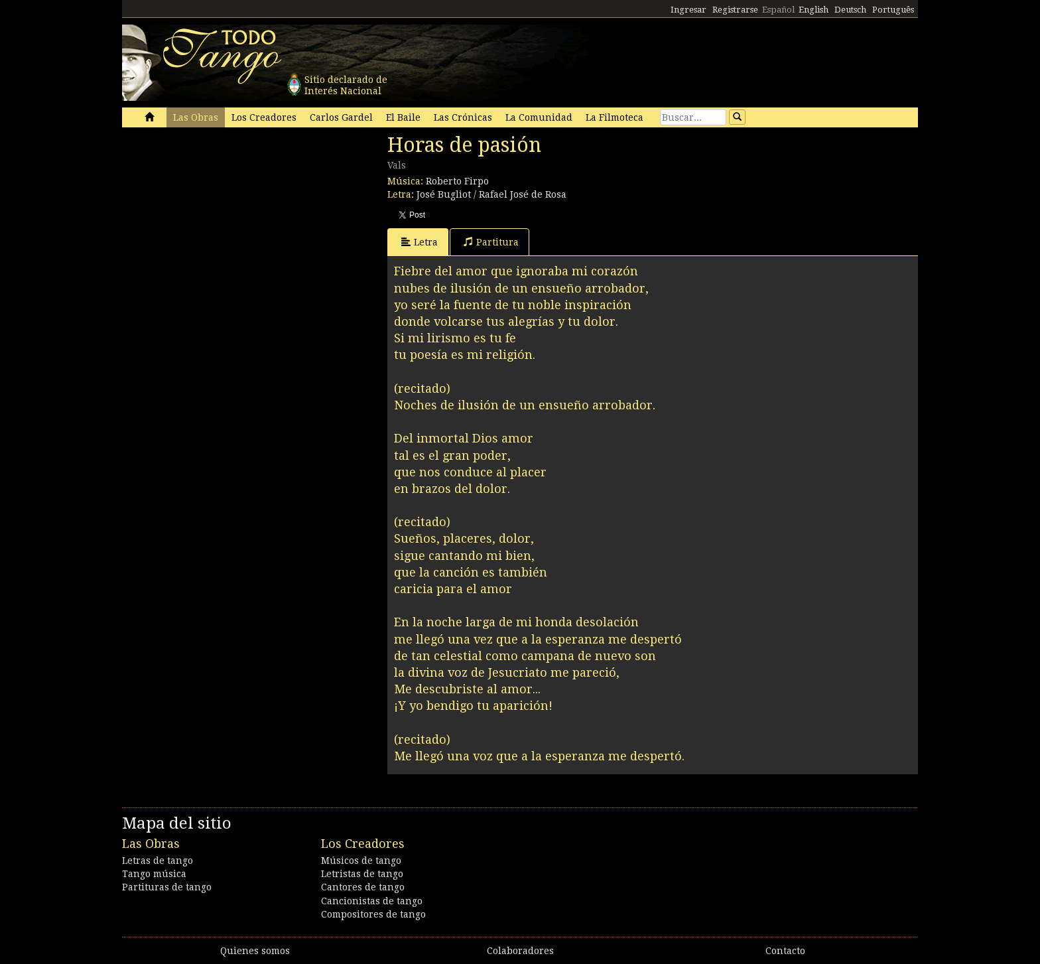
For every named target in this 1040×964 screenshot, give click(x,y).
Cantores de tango (363, 887)
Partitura (491, 241)
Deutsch (850, 10)
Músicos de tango (361, 860)
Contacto (785, 950)
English (813, 10)
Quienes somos (255, 950)
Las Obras (195, 117)
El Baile (403, 117)
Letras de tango (157, 860)
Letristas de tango (362, 873)
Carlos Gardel (341, 117)
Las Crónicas (463, 117)
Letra (419, 241)
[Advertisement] (221, 224)
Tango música (154, 873)
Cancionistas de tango (371, 901)
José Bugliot (444, 194)
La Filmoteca (614, 117)
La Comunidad (538, 117)
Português (893, 10)
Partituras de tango (167, 887)
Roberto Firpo (457, 181)
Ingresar (688, 10)
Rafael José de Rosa (522, 194)
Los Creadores (263, 117)
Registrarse (735, 10)
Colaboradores (520, 950)
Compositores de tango (373, 914)
